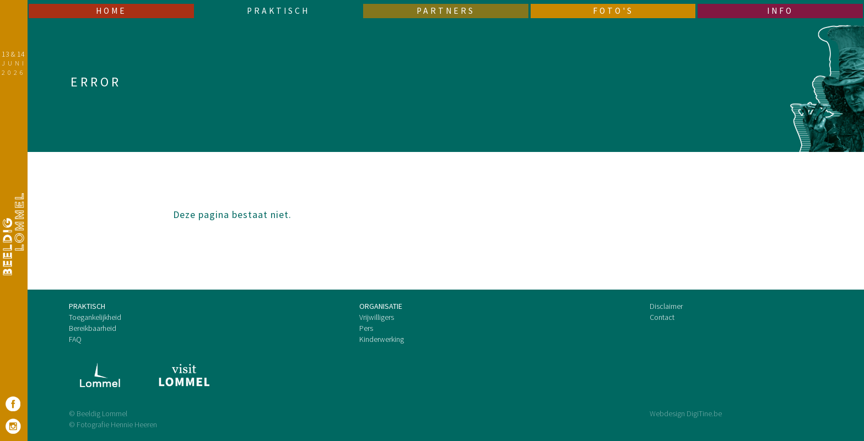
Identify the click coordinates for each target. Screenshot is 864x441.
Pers (366, 328)
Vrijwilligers (376, 317)
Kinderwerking (381, 339)
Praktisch (278, 11)
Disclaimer (666, 306)
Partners (446, 11)
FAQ (75, 339)
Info (780, 11)
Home (111, 11)
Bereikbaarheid (92, 328)
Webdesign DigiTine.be (686, 413)
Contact (662, 317)
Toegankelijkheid (95, 317)
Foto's (613, 11)
